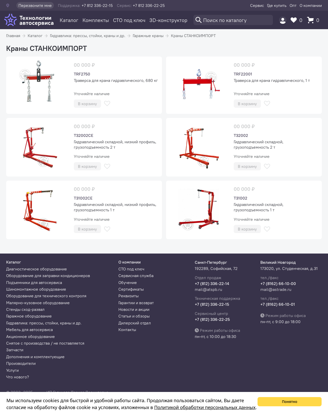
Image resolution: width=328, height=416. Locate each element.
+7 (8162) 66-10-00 (278, 283)
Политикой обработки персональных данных (204, 407)
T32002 (241, 135)
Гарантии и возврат (136, 302)
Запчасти (14, 349)
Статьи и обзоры (134, 316)
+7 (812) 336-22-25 (212, 319)
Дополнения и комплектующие (35, 356)
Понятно (289, 401)
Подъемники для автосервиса (34, 282)
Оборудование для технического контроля (46, 295)
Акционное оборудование (30, 336)
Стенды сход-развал (25, 309)
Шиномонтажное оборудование (36, 289)
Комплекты (96, 20)
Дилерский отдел (134, 322)
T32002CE (83, 135)
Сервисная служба (135, 275)
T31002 (240, 198)
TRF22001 (243, 73)
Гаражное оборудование (29, 316)
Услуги (12, 370)
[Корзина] (314, 20)
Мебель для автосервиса (29, 329)
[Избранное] (298, 20)
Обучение (127, 282)
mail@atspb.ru (208, 289)
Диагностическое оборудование (36, 268)
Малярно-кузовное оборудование (38, 302)
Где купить (276, 5)
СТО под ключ (129, 20)
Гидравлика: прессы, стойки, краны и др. (87, 35)
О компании (311, 5)
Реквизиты (128, 295)
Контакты (127, 329)
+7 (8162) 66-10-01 (277, 304)
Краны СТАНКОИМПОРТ (193, 35)
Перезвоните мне (35, 5)
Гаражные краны (148, 35)
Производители (21, 363)
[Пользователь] (282, 20)
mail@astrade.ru (275, 289)
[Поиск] (233, 20)
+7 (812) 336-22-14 (212, 283)
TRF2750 (82, 73)
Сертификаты (131, 289)
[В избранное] (107, 103)
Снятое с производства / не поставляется (45, 343)
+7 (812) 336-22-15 (212, 304)
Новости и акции (133, 309)
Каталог (69, 20)
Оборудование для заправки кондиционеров (48, 275)
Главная (13, 35)
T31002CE (83, 198)
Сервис (257, 5)
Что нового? (17, 376)
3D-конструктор (168, 20)
